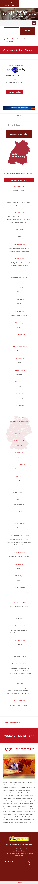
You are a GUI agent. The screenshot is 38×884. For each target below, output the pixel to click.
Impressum (31, 864)
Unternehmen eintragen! (19, 180)
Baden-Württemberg (23, 39)
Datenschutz (15, 862)
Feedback (8, 862)
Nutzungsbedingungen (27, 862)
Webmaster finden (27, 31)
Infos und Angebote (14, 92)
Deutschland (9, 39)
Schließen (21, 882)
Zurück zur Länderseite (12, 722)
